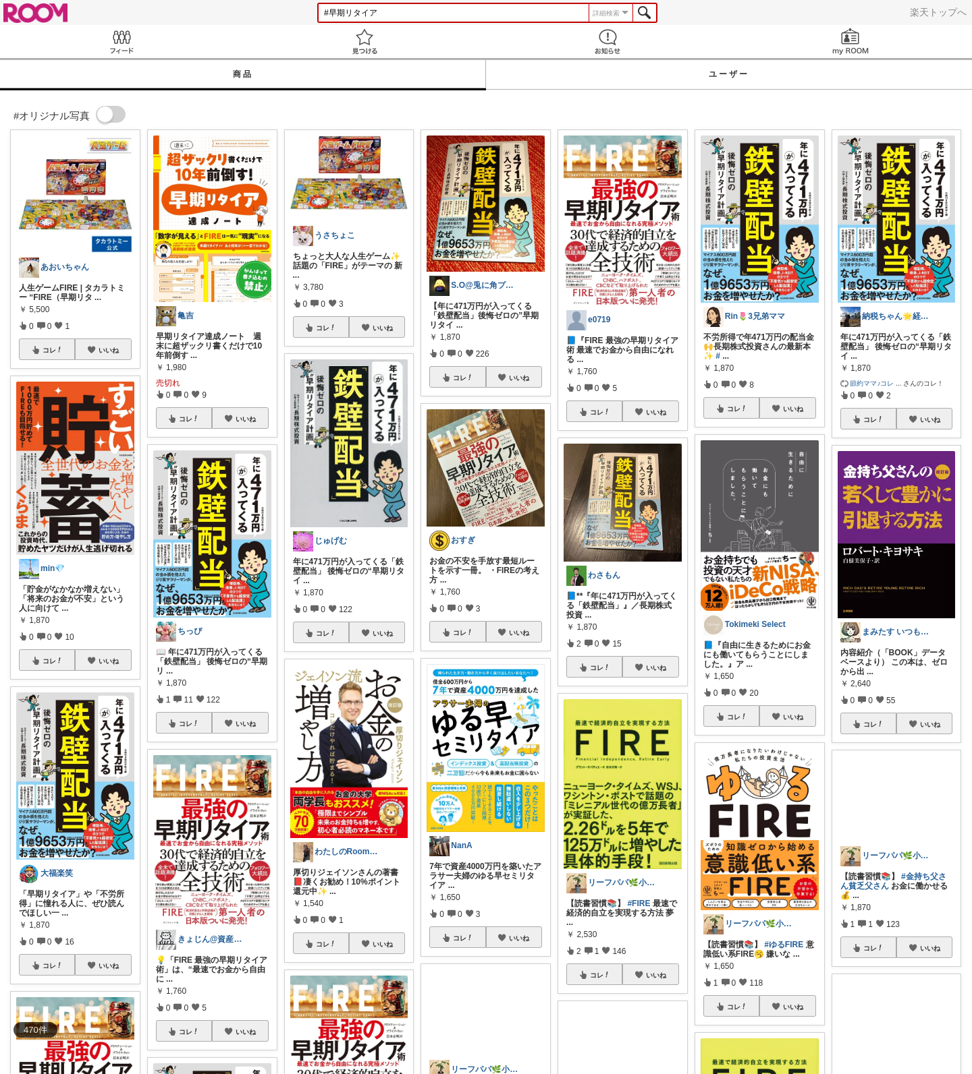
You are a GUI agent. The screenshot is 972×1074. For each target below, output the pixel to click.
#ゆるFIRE (783, 944)
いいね (109, 350)
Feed (121, 41)
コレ (53, 350)
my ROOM (850, 41)
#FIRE (638, 903)
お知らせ (607, 41)
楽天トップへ (938, 12)
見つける (364, 41)
